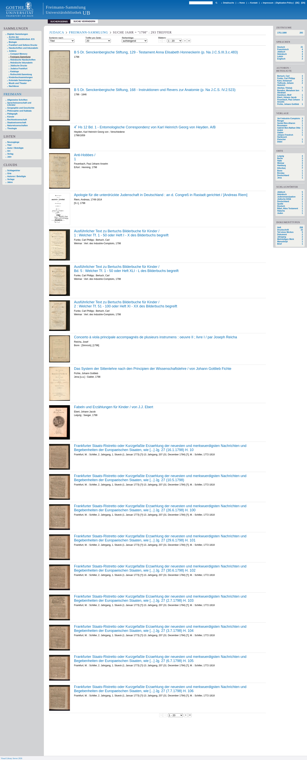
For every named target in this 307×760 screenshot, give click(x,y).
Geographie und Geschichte (20, 108)
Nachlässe (14, 86)
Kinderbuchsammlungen (21, 77)
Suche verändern (84, 21)
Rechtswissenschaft (17, 120)
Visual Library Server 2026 (11, 758)
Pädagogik (12, 114)
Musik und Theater (18, 83)
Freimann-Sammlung (20, 57)
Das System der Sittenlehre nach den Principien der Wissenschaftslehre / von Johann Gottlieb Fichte (152, 369)
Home (242, 3)
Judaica (12, 51)
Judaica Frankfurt (18, 69)
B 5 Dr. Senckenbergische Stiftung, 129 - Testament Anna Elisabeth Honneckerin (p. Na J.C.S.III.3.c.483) (156, 52)
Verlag (10, 154)
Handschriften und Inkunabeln (23, 48)
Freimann (13, 94)
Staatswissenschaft (16, 123)
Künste (10, 117)
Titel (9, 145)
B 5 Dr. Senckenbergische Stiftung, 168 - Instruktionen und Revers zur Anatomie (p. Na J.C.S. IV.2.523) (155, 90)
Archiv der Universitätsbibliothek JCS (22, 38)
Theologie (12, 128)
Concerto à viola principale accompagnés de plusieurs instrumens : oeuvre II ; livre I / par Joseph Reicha (155, 337)
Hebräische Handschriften (23, 60)
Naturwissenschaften (17, 125)
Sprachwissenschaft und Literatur (19, 104)
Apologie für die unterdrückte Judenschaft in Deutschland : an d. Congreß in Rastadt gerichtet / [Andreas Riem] (160, 195)
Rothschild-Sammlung (21, 74)
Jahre (10, 182)
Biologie (13, 42)
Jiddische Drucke (18, 66)
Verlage (10, 179)
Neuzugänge (13, 142)
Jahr (9, 157)
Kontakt (253, 3)
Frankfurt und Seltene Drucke (23, 45)
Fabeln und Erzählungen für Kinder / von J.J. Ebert (113, 407)
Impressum (268, 3)
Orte (9, 173)
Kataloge (14, 71)
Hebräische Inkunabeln (21, 63)
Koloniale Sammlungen (20, 80)
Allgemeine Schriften (17, 100)
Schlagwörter (13, 170)
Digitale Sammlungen (17, 34)
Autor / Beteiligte (15, 148)
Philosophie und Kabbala (19, 111)
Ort (8, 151)
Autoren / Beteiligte (16, 176)
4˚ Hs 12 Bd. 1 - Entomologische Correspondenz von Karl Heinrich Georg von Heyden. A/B (145, 127)
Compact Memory (18, 54)
